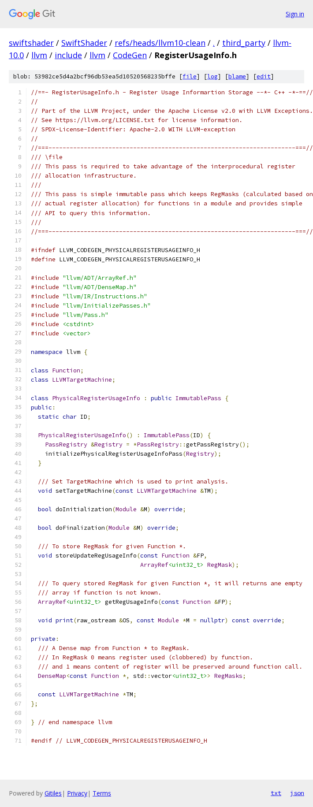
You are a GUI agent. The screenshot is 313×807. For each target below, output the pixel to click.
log (212, 76)
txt (276, 793)
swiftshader (31, 42)
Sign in (295, 14)
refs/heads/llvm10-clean (160, 42)
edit (264, 76)
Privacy (77, 793)
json (297, 793)
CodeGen (130, 55)
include (68, 55)
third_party (243, 42)
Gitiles (53, 793)
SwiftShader (84, 42)
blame (237, 76)
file (190, 76)
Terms (102, 793)
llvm (39, 55)
